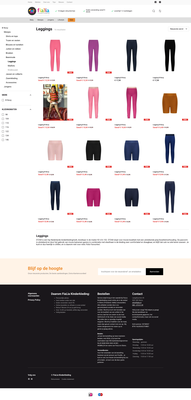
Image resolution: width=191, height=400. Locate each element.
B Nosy (8, 100)
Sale (71, 20)
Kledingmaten (16, 109)
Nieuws (61, 2)
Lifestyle (61, 20)
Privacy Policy (34, 300)
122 (7, 131)
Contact (69, 2)
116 (7, 127)
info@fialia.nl (136, 303)
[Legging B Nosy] (55, 59)
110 (7, 123)
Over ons (46, 2)
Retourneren (55, 379)
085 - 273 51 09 (137, 305)
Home (30, 2)
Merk (16, 95)
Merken (37, 2)
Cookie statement (68, 379)
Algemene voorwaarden (33, 294)
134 (7, 136)
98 (6, 114)
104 (7, 119)
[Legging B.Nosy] (93, 201)
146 (7, 140)
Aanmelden (154, 271)
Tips (54, 2)
